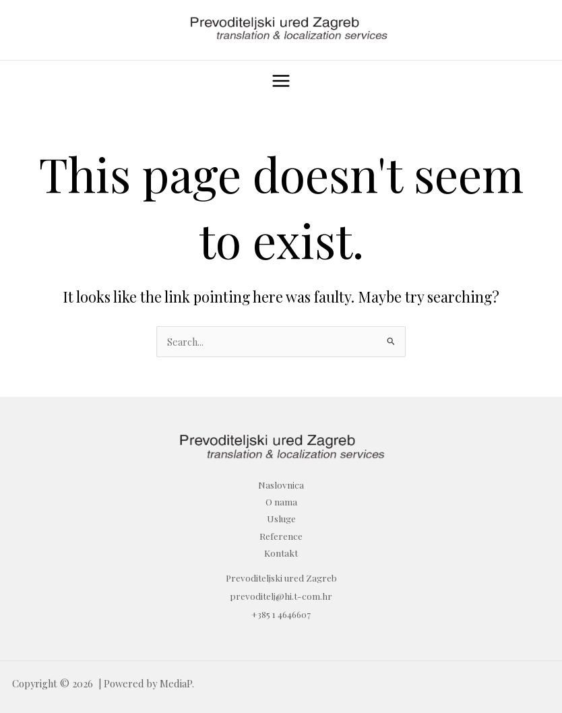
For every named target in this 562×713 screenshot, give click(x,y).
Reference (281, 536)
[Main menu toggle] (281, 80)
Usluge (281, 518)
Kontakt (281, 553)
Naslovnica (281, 484)
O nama (281, 501)
